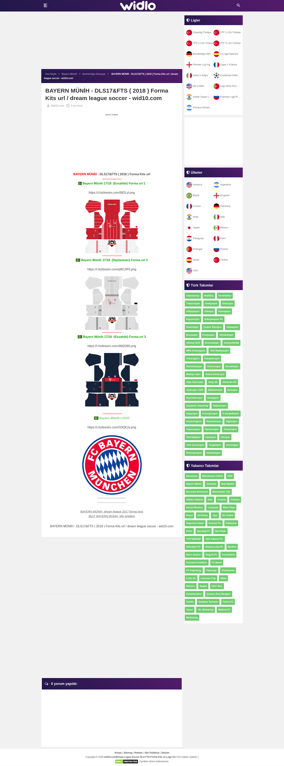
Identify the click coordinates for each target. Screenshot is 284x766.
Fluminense (228, 570)
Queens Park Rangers (219, 594)
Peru (219, 238)
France (193, 206)
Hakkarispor (219, 405)
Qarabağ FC (203, 531)
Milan (223, 578)
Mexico (221, 227)
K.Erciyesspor (210, 413)
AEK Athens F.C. (215, 539)
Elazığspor (213, 398)
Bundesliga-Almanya (201, 53)
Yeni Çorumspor (195, 445)
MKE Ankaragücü (195, 350)
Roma (189, 515)
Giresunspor (214, 366)
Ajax (214, 515)
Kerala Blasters (194, 507)
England (222, 195)
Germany (222, 206)
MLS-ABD (195, 86)
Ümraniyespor (194, 453)
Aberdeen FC (193, 546)
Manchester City (221, 491)
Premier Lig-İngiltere (200, 64)
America (194, 184)
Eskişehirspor (212, 358)
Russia (221, 249)
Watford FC (224, 609)
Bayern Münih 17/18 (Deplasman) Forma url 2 (114, 260)
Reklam (139, 753)
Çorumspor (232, 445)
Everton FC (215, 523)
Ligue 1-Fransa (225, 64)
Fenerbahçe (224, 295)
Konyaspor (209, 335)
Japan (193, 227)
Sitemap (128, 753)
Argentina (222, 184)
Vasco (189, 609)
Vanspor (225, 437)
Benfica (232, 546)
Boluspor (232, 390)
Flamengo (211, 570)
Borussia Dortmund (197, 491)
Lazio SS (191, 578)
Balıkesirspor (215, 390)
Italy (219, 216)
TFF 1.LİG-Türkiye (227, 32)
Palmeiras (231, 523)
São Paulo (220, 531)
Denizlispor (192, 327)
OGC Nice (217, 586)
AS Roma (202, 515)
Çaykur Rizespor (212, 327)
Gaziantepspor (194, 366)
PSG (230, 476)
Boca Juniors (193, 554)
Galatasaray (192, 295)
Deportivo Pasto (195, 523)
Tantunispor (230, 429)
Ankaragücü (193, 358)
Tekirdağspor (193, 437)
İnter (210, 499)
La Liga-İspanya (226, 53)
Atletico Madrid (194, 499)
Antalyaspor (193, 311)
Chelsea (235, 499)
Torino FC (228, 602)
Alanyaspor (211, 303)
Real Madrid (227, 484)
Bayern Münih (193, 484)
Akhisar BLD (193, 342)
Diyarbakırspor (194, 398)
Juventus (211, 484)
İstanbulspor (213, 453)
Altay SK (213, 382)
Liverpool (213, 507)
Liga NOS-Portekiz (227, 86)
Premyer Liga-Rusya (228, 96)
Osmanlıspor (226, 335)
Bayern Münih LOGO (114, 418)
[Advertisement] (111, 42)
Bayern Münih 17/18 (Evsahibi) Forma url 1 (113, 183)
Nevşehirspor (213, 421)
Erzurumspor (212, 342)
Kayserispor (193, 319)
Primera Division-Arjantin (203, 107)
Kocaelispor (232, 366)
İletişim (165, 753)
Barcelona (191, 476)
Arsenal (221, 499)
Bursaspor (192, 335)
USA (192, 270)
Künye (118, 753)
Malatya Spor (193, 374)
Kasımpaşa (224, 311)
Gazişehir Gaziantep (197, 405)
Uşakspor (211, 437)
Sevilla (190, 602)
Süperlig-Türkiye (198, 32)
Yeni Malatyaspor (219, 350)
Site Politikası (151, 753)
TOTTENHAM (193, 539)
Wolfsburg (192, 617)
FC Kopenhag (193, 570)
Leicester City (208, 578)
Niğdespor (231, 421)
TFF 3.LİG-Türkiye (227, 43)
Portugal (194, 249)
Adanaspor (232, 327)
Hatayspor (192, 413)
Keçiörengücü (194, 421)
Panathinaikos (194, 594)
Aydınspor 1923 (194, 390)
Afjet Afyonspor (195, 382)
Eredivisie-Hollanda (228, 75)
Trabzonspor (193, 303)
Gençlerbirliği (231, 342)
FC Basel (217, 562)
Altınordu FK (229, 382)
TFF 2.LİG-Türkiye (199, 43)
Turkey (221, 259)
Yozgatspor (215, 445)
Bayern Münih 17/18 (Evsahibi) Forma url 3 (114, 337)
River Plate (229, 507)
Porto (189, 531)
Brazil (192, 195)
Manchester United (212, 476)
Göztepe (208, 311)
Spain (192, 259)
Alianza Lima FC (214, 546)
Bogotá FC (211, 554)
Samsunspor (212, 429)
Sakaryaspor (193, 429)
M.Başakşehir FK (213, 319)
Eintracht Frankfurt (196, 562)
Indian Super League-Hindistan (206, 96)
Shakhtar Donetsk (208, 602)
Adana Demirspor (215, 374)
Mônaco (190, 586)
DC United (227, 515)
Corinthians (228, 554)
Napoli (203, 586)
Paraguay (195, 238)
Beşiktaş (209, 295)
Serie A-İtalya (197, 75)
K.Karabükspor (231, 413)
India (192, 216)
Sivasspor (227, 303)
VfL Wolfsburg (205, 609)
